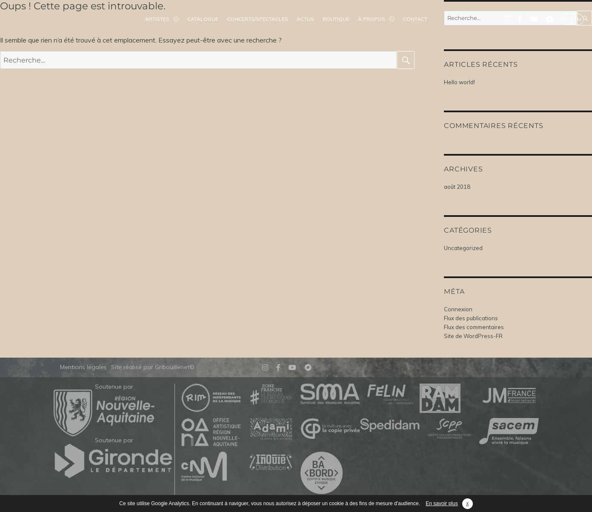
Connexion (458, 309)
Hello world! (459, 82)
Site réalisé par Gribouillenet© (152, 367)
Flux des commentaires (474, 327)
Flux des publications (471, 318)
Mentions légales (83, 367)
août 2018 (457, 186)
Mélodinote (51, 19)
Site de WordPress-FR (473, 336)
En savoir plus (442, 503)
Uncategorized (463, 248)
